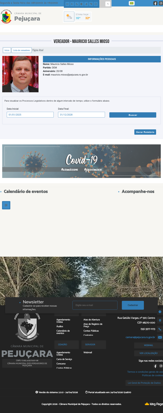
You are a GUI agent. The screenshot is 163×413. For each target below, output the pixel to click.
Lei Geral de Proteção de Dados (144, 383)
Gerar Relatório (145, 132)
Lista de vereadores (21, 50)
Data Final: (63, 108)
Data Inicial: (13, 108)
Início (7, 50)
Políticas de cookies (152, 375)
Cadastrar (133, 305)
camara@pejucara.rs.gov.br (140, 337)
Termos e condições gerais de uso (145, 371)
